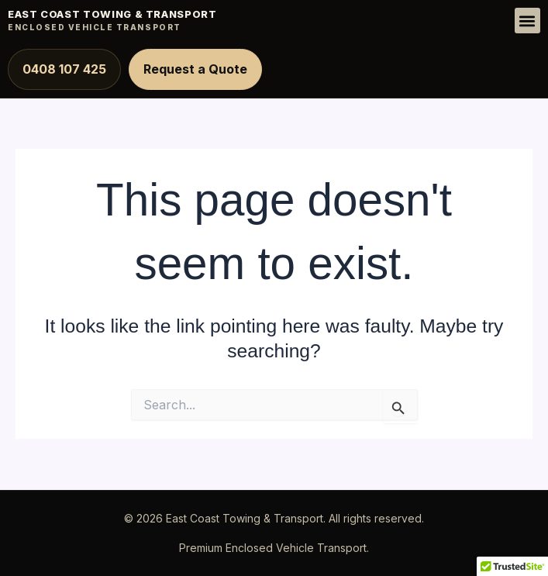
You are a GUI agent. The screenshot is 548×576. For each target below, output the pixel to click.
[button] (527, 20)
